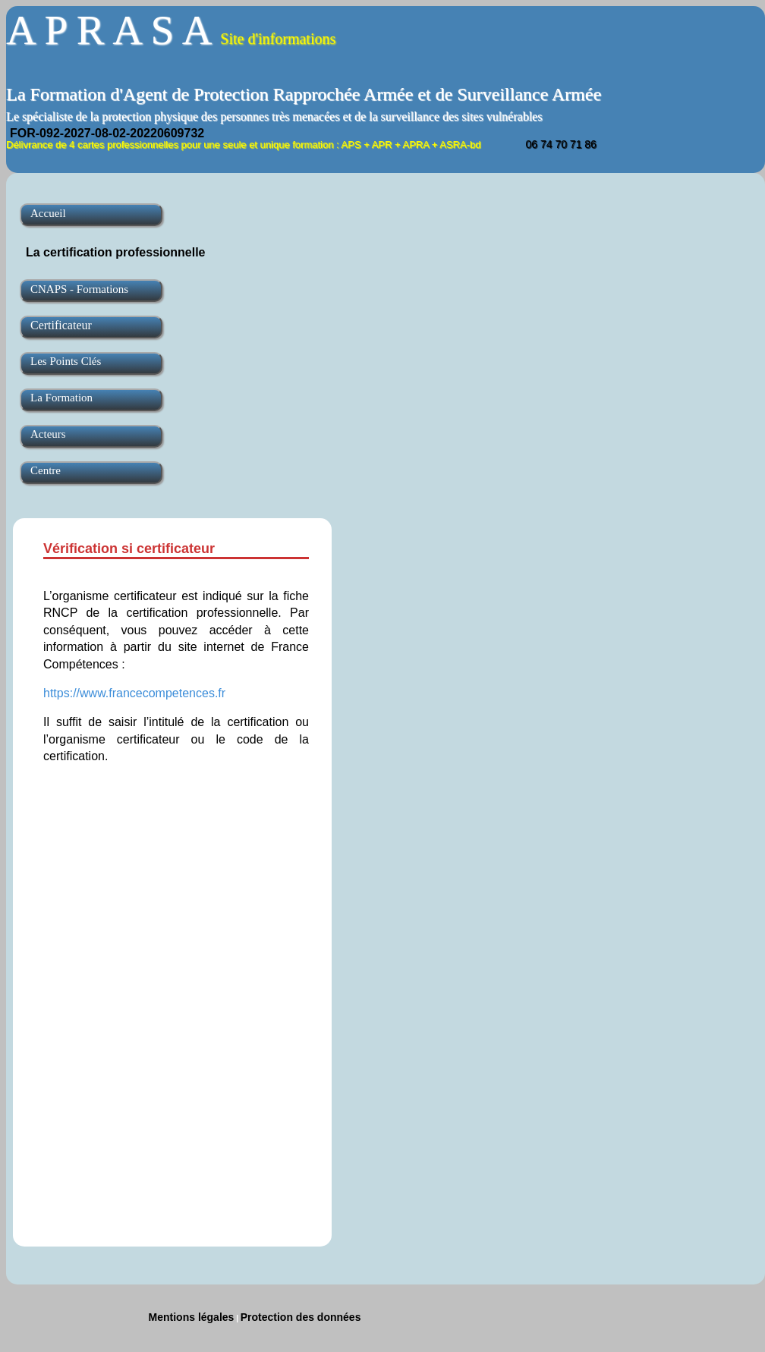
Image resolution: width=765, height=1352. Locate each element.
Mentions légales (192, 1317)
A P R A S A (170, 30)
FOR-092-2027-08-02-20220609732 (107, 133)
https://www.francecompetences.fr (134, 693)
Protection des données (301, 1317)
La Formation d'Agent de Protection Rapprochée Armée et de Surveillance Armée (303, 94)
